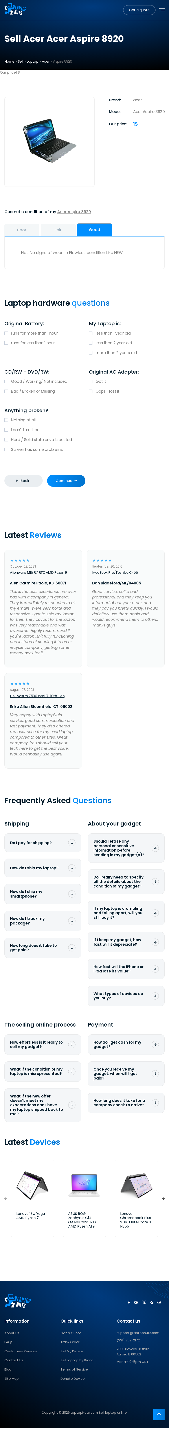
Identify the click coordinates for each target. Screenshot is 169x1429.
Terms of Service (74, 1370)
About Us (11, 1333)
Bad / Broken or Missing (42, 392)
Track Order (70, 1342)
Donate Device (73, 1379)
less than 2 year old (127, 344)
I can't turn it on (84, 431)
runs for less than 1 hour (42, 344)
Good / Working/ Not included (42, 382)
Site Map (11, 1379)
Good (111, 230)
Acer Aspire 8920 (74, 211)
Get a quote (139, 9)
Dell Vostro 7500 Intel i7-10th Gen (37, 696)
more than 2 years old (127, 354)
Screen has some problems (84, 450)
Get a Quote (71, 1333)
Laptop (32, 61)
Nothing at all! (84, 421)
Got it (127, 382)
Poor (25, 230)
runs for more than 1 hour (42, 334)
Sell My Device (72, 1352)
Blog (7, 1370)
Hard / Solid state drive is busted (84, 440)
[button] (163, 1199)
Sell (20, 61)
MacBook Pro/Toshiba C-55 (115, 573)
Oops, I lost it (127, 392)
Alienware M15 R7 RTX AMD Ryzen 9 (38, 573)
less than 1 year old (127, 334)
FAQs (8, 1342)
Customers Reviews (20, 1352)
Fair (68, 230)
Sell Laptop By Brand (77, 1360)
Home (9, 61)
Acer (46, 61)
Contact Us (13, 1360)
